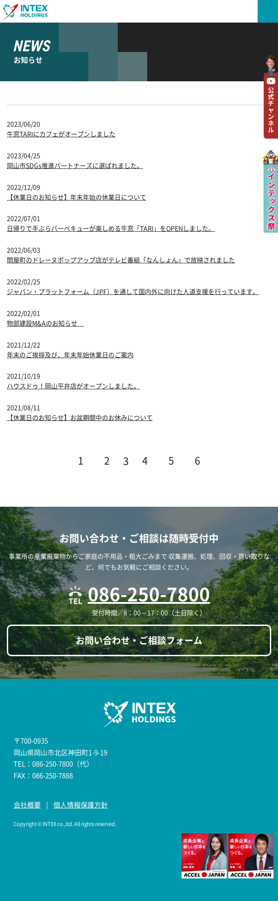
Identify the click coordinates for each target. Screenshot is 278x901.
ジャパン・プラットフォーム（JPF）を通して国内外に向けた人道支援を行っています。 (133, 291)
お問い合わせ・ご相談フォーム (139, 640)
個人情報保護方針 (80, 805)
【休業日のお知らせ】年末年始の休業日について (76, 196)
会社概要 (27, 805)
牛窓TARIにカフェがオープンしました (61, 133)
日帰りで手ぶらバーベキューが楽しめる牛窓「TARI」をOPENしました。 (111, 228)
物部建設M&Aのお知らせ (45, 322)
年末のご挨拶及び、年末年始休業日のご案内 (70, 354)
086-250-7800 (149, 593)
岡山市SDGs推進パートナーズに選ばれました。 (75, 165)
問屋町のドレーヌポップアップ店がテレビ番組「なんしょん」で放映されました (121, 259)
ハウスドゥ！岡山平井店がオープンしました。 (73, 385)
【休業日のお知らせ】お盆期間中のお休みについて (80, 417)
